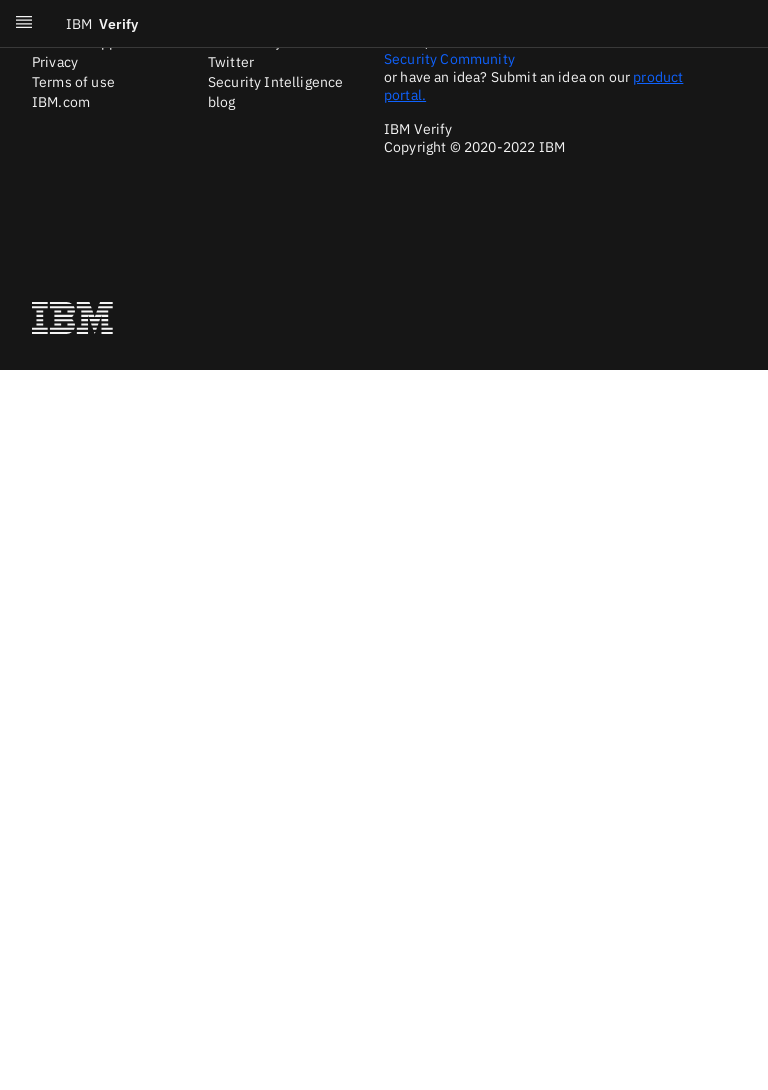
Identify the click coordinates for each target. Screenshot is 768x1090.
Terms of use (73, 82)
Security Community (449, 59)
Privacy (55, 62)
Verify (102, 24)
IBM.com (61, 102)
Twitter (231, 62)
